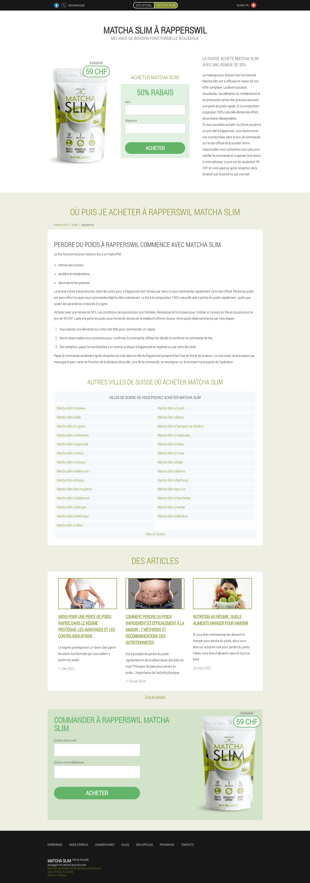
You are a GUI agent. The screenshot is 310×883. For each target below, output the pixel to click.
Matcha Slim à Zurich (171, 408)
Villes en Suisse (155, 534)
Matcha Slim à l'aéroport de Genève (180, 426)
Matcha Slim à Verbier (171, 507)
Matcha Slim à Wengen (71, 507)
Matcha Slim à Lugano (71, 426)
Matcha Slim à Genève (71, 408)
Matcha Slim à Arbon (70, 453)
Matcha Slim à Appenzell (72, 444)
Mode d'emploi (78, 845)
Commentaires (104, 845)
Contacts (187, 845)
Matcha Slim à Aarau (170, 444)
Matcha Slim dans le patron (74, 489)
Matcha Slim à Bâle (69, 417)
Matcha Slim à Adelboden (173, 435)
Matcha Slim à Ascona (71, 462)
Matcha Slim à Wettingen (73, 516)
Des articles (144, 845)
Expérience (55, 845)
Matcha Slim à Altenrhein (73, 435)
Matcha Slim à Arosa (170, 453)
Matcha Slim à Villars (70, 525)
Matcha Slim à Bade (170, 462)
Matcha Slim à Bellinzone (73, 471)
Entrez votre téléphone (69, 762)
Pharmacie (167, 845)
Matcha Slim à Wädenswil (73, 498)
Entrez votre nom (65, 740)
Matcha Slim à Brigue (70, 480)
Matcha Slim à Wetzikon (172, 516)
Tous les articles (155, 697)
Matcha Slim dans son (171, 489)
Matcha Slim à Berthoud (172, 480)
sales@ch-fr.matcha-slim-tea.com (67, 865)
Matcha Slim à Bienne (171, 471)
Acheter (155, 148)
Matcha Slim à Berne (170, 417)
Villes (125, 845)
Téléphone (131, 120)
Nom (127, 101)
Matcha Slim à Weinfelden (174, 498)
